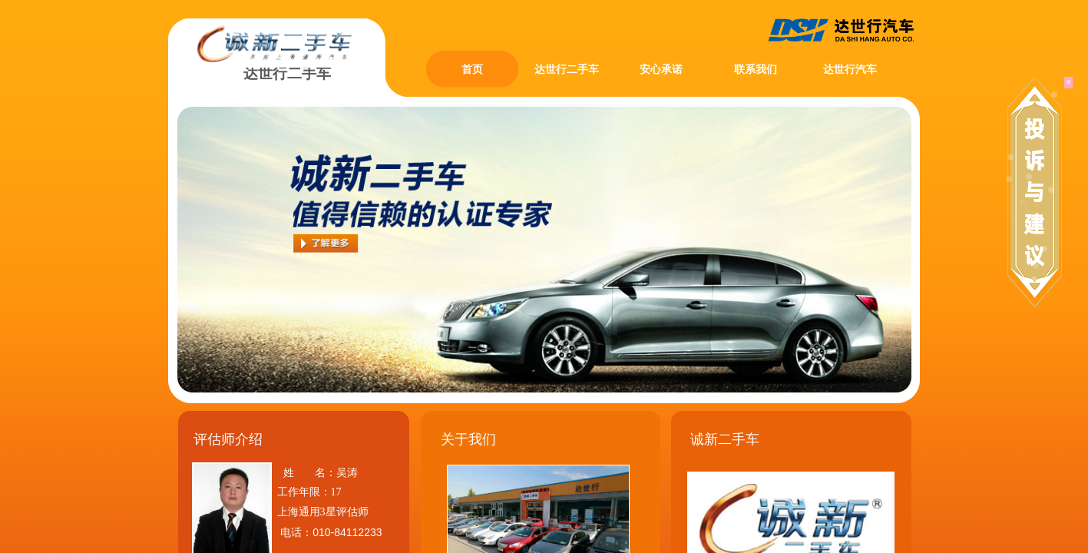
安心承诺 (661, 69)
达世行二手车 (566, 69)
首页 (472, 69)
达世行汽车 (850, 69)
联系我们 (755, 69)
